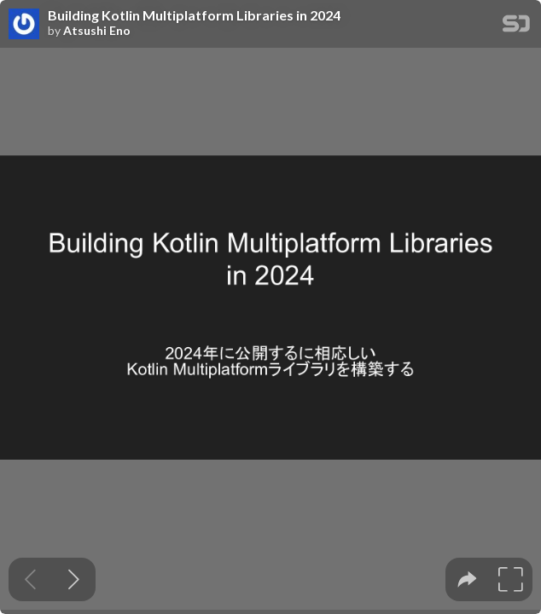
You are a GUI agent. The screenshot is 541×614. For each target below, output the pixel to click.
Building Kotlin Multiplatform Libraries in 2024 (194, 15)
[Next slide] (74, 579)
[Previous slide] (30, 579)
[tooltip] (467, 579)
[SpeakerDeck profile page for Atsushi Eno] (24, 25)
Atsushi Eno (97, 31)
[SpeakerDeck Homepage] (516, 27)
